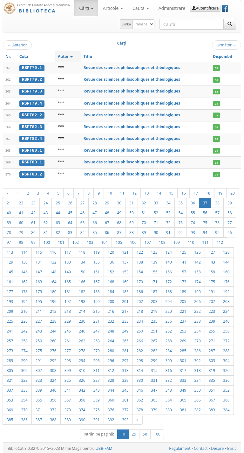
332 (168, 378)
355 (39, 398)
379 (154, 408)
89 (144, 231)
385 (10, 418)
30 (119, 201)
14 (159, 191)
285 (183, 349)
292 (53, 359)
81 (46, 231)
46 (82, 211)
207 (212, 300)
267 (154, 339)
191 (212, 290)
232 (111, 319)
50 (131, 211)
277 (67, 349)
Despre (217, 447)
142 (197, 260)
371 (39, 408)
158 (197, 270)
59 (9, 221)
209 (10, 309)
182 (82, 290)
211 (39, 309)
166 (82, 280)
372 (53, 408)
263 (96, 339)
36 (193, 201)
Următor (226, 44)
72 (168, 221)
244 (53, 329)
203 (154, 300)
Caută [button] (140, 8)
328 (111, 378)
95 (217, 231)
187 (154, 290)
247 (96, 329)
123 (154, 250)
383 (212, 408)
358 (82, 398)
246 (82, 329)
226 (24, 319)
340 (53, 388)
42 (33, 211)
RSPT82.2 (32, 114)
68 (119, 221)
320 (226, 369)
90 (156, 231)
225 (10, 319)
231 (96, 319)
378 (140, 408)
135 (96, 260)
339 (39, 388)
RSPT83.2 (32, 173)
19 (220, 191)
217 (125, 309)
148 (53, 270)
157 (183, 270)
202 (140, 300)
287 (212, 349)
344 (111, 388)
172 (168, 280)
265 (125, 339)
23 (33, 201)
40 (9, 211)
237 (183, 319)
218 (140, 309)
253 (183, 329)
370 (24, 408)
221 (183, 309)
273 (10, 349)
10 (110, 191)
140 (168, 260)
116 (53, 250)
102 (75, 241)
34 (168, 201)
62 (46, 221)
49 (119, 211)
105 (119, 241)
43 (46, 211)
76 (217, 221)
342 (82, 388)
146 (24, 270)
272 (226, 339)
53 (168, 211)
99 (33, 241)
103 (90, 241)
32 (144, 201)
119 (96, 250)
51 (144, 211)
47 (94, 211)
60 (21, 221)
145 (10, 270)
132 (53, 260)
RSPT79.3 (32, 91)
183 (96, 290)
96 (229, 231)
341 (67, 388)
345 (125, 388)
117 (67, 250)
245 (67, 329)
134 (82, 260)
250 (140, 329)
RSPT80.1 (32, 150)
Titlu (88, 56)
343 (96, 388)
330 (140, 378)
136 (111, 260)
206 (197, 300)
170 (140, 280)
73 (181, 221)
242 (24, 329)
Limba (126, 24)
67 (107, 221)
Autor (65, 56)
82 (58, 231)
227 (39, 319)
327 (96, 378)
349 (183, 388)
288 (226, 349)
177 (10, 290)
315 (154, 369)
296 (111, 359)
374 (82, 408)
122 (140, 250)
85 (94, 231)
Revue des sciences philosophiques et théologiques (132, 67)
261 (67, 339)
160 (226, 270)
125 (183, 250)
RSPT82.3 (32, 126)
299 (154, 359)
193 (10, 300)
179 (39, 290)
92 (181, 231)
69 (131, 221)
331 (154, 378)
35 (181, 201)
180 (53, 290)
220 (168, 309)
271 (212, 339)
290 (24, 359)
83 (70, 231)
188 (168, 290)
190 (197, 290)
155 (154, 270)
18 (208, 191)
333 (183, 378)
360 (111, 398)
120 (111, 250)
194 (24, 300)
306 (24, 369)
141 (183, 260)
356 (53, 398)
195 (39, 300)
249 (125, 329)
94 (205, 231)
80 (33, 231)
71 (156, 221)
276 (53, 349)
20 (232, 191)
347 (154, 388)
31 (131, 201)
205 (183, 300)
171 (154, 280)
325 (67, 378)
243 (39, 329)
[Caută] (229, 24)
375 (96, 408)
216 (111, 309)
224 (226, 309)
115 (39, 250)
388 (53, 418)
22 (21, 201)
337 (10, 388)
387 (39, 418)
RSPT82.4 (32, 138)
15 (171, 191)
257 (10, 339)
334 (197, 378)
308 (53, 369)
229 (67, 319)
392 (111, 418)
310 (82, 369)
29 (107, 201)
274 (24, 349)
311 (96, 369)
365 (183, 398)
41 (21, 211)
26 (70, 201)
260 (53, 339)
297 (125, 359)
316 (168, 369)
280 (111, 349)
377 (125, 408)
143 (212, 260)
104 (104, 241)
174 (197, 280)
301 (183, 359)
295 (96, 359)
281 (125, 349)
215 (96, 309)
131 (39, 260)
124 (168, 250)
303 (212, 359)
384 (226, 408)
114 (24, 250)
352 (226, 388)
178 (24, 290)
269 (183, 339)
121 (125, 250)
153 (125, 270)
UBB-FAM (104, 447)
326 (82, 378)
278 (82, 349)
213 (67, 309)
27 (82, 201)
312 (111, 369)
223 (212, 309)
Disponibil (222, 56)
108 (162, 241)
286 (197, 349)
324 (53, 378)
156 (168, 270)
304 (226, 359)
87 (119, 231)
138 (140, 260)
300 (168, 359)
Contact (200, 447)
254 (197, 329)
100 (47, 241)
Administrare (172, 8)
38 (217, 201)
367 (212, 398)
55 (193, 211)
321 (10, 378)
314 (140, 369)
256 (226, 329)
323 (39, 378)
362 (140, 398)
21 (9, 201)
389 (67, 418)
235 (154, 319)
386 (24, 418)
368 (226, 398)
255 (212, 329)
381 (183, 408)
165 (67, 280)
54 (181, 211)
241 (10, 329)
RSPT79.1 (32, 68)
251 (154, 329)
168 (111, 280)
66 (94, 221)
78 (9, 231)
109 (176, 241)
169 (125, 280)
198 (82, 300)
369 (10, 408)
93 (193, 231)
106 (133, 241)
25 (58, 201)
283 (154, 349)
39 (229, 201)
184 (111, 290)
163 (39, 280)
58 (229, 211)
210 (24, 309)
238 (197, 319)
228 (53, 319)
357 (67, 398)
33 (156, 201)
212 (53, 309)
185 (125, 290)
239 (212, 319)
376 (111, 408)
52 (156, 211)
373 (67, 408)
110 (191, 241)
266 (140, 339)
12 (134, 191)
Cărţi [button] (86, 8)
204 (168, 300)
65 (82, 221)
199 (96, 300)
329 (125, 378)
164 (53, 280)
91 (168, 231)
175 (212, 280)
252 (168, 329)
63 (58, 221)
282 (140, 349)
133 (67, 260)
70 (144, 221)
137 (125, 260)
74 (193, 221)
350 (197, 388)
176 (226, 280)
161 (10, 280)
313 (125, 369)
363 (154, 398)
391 (96, 418)
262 (82, 339)
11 (122, 191)
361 (125, 398)
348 (168, 388)
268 (168, 339)
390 (82, 418)
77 (229, 221)
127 (212, 250)
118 (82, 250)
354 (24, 398)
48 (107, 211)
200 (111, 300)
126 (197, 250)
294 (82, 359)
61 (33, 221)
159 (212, 270)
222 (197, 309)
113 (10, 250)
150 (82, 270)
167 (96, 280)
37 (205, 201)
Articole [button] (113, 8)
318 (197, 369)
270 (197, 339)
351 (212, 388)
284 (168, 349)
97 (9, 241)
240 (226, 319)
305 (10, 369)
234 (140, 319)
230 (82, 319)
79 (21, 231)
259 (39, 339)
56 (205, 211)
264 (111, 339)
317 (183, 369)
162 (24, 280)
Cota (23, 56)
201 (125, 300)
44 (58, 211)
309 (67, 369)
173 (183, 280)
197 (67, 300)
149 (67, 270)
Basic (231, 447)
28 (94, 201)
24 (46, 201)
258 (24, 339)
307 (39, 369)
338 (24, 388)
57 (217, 211)
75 (205, 221)
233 (125, 319)
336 (226, 378)
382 (197, 408)
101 (61, 241)
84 (82, 231)
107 (148, 241)
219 (154, 309)
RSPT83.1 (32, 161)
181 (67, 290)
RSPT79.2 (32, 79)
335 (212, 378)
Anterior (17, 44)
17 (195, 191)
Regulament (179, 447)
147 (39, 270)
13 (147, 191)
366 (197, 398)
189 (183, 290)
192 (226, 290)
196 (53, 300)
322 (24, 378)
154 (140, 270)
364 (168, 398)
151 (96, 270)
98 (21, 241)
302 (197, 359)
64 (70, 221)
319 (212, 369)
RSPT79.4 (32, 103)
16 (183, 191)
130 (24, 260)
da (216, 68)
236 (168, 319)
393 (125, 418)
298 (140, 359)
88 (131, 231)
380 (168, 408)
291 (39, 359)
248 (111, 329)
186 (140, 290)
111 (205, 241)
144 (226, 260)
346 (140, 388)
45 (70, 211)
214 (82, 309)
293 (67, 359)
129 (10, 260)
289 (10, 359)
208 (226, 300)
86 (107, 231)
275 (39, 349)
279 (96, 349)
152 (111, 270)
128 (226, 250)
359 (96, 398)
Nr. (8, 56)
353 (10, 398)
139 (154, 260)
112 (220, 241)
